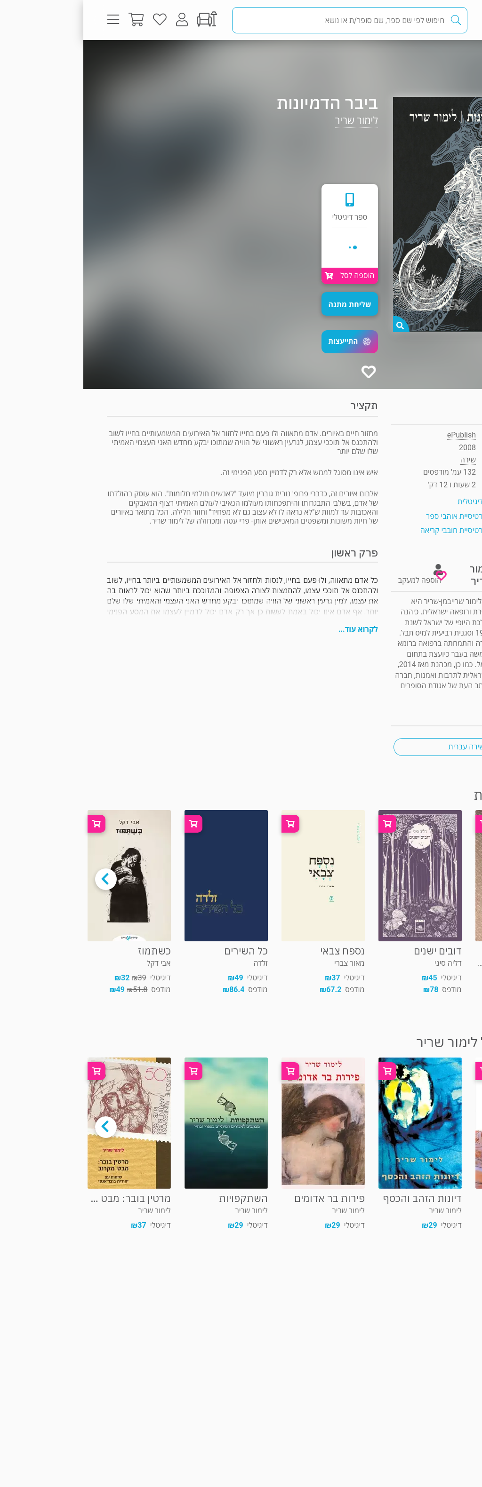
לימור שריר (273, 121)
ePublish (378, 434)
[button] (266, 341)
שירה (436, 58)
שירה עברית (383, 746)
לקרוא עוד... (275, 629)
